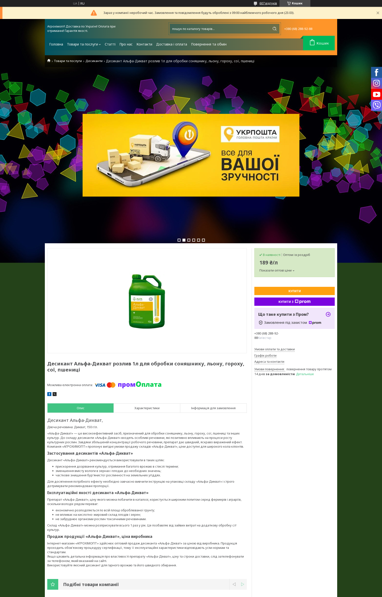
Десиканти (94, 61)
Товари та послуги (82, 44)
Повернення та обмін (209, 44)
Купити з (294, 301)
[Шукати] (274, 29)
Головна (56, 44)
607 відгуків (268, 3)
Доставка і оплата (171, 44)
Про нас (126, 44)
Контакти (144, 44)
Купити (294, 291)
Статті (110, 44)
